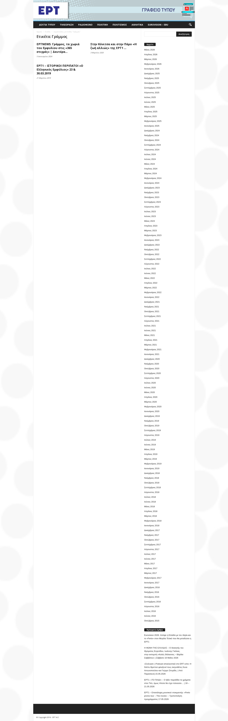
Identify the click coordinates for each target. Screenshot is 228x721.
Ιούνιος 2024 (150, 159)
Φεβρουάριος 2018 (153, 521)
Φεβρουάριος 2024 (153, 178)
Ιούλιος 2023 (150, 211)
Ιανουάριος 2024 (151, 183)
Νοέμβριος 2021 (151, 306)
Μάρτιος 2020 (150, 402)
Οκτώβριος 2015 (151, 620)
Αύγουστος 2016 (151, 606)
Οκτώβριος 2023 (151, 197)
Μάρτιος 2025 (150, 116)
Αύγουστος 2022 (151, 264)
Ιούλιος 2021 (150, 325)
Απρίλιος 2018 (150, 511)
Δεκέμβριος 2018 (152, 473)
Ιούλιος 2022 (150, 268)
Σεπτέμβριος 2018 (152, 487)
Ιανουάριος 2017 (151, 582)
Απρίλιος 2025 (150, 111)
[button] (190, 24)
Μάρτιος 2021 (150, 345)
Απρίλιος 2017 (150, 568)
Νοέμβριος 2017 (151, 535)
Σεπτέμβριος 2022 (152, 259)
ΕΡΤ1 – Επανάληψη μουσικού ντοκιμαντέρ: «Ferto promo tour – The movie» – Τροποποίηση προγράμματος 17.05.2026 (167, 695)
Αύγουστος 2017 (151, 549)
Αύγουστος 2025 (151, 92)
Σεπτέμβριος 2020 (152, 373)
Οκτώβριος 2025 (151, 83)
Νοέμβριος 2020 (151, 364)
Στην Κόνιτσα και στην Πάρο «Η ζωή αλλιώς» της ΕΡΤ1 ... (113, 46)
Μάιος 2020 (149, 392)
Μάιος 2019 (149, 449)
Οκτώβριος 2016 (151, 597)
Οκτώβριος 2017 (151, 540)
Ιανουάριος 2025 (151, 126)
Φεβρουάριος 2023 (153, 235)
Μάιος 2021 (149, 335)
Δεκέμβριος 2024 (152, 130)
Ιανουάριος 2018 (151, 525)
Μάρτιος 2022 (150, 287)
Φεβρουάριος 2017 (153, 578)
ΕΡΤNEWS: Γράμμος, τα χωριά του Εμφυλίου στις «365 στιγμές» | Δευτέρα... (58, 48)
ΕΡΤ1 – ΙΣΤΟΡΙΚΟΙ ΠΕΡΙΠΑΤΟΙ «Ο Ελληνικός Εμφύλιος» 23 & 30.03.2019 (60, 69)
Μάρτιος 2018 (150, 516)
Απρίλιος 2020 (150, 397)
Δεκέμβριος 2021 (152, 302)
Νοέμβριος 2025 (151, 78)
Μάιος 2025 (149, 107)
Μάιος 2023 (149, 221)
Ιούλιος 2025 (150, 97)
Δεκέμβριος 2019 (152, 416)
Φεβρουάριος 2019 (153, 463)
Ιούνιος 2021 (150, 330)
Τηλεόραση (66, 24)
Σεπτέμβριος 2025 (152, 88)
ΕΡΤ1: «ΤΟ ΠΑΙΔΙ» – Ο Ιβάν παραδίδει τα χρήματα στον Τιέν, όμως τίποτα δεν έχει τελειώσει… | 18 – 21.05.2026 (167, 683)
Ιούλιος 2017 (150, 554)
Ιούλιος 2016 (150, 611)
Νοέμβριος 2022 (151, 249)
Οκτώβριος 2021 (151, 311)
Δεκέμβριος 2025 (152, 73)
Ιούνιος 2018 (150, 502)
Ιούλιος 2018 (150, 497)
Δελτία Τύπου (47, 24)
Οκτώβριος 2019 (151, 425)
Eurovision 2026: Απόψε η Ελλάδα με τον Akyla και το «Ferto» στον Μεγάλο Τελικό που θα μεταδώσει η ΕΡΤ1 (167, 638)
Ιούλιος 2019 (150, 440)
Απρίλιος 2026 (150, 54)
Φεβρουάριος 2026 (153, 64)
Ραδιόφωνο (85, 24)
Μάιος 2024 (149, 164)
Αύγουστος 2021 (151, 321)
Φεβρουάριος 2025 (153, 121)
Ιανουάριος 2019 (151, 468)
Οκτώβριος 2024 (151, 140)
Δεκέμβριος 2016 (152, 587)
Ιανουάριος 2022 (151, 297)
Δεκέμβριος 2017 (152, 530)
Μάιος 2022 (149, 278)
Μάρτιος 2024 (150, 173)
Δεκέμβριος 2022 (152, 245)
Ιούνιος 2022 (150, 273)
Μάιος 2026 (149, 50)
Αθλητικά (137, 24)
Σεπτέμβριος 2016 (152, 601)
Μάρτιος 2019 (150, 459)
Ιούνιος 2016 (150, 616)
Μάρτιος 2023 (150, 230)
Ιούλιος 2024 (150, 154)
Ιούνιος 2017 (150, 559)
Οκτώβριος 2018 (151, 483)
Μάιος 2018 (149, 506)
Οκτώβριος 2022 (151, 254)
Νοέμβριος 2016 (151, 592)
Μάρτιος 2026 (150, 59)
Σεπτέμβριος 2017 (152, 544)
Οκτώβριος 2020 (151, 368)
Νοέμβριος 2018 (151, 478)
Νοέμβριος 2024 (151, 135)
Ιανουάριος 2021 (151, 354)
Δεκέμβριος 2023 (152, 188)
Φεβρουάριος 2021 (153, 349)
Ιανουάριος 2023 (151, 240)
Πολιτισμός (120, 24)
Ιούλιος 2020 (150, 383)
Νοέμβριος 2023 (151, 192)
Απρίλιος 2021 (150, 340)
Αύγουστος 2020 (151, 378)
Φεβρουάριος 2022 (153, 292)
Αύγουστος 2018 (151, 492)
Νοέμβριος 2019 (151, 421)
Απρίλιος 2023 (150, 226)
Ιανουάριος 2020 (151, 411)
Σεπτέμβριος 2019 (152, 430)
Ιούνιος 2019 (150, 444)
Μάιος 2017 (149, 563)
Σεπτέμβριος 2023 (152, 202)
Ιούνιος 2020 (150, 387)
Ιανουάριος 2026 (151, 69)
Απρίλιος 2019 (150, 454)
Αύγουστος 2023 (151, 207)
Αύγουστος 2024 (151, 149)
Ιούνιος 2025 (150, 102)
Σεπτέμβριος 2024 (152, 145)
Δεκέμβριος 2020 (152, 359)
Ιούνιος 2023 (150, 216)
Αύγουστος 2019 (151, 435)
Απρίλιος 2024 (150, 168)
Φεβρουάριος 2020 (153, 406)
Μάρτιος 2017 (150, 573)
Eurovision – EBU (158, 24)
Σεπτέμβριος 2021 (152, 316)
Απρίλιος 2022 (150, 283)
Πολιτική (102, 24)
